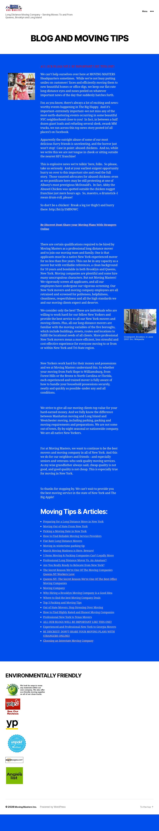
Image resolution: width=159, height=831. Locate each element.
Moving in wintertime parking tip (65, 550)
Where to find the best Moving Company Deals (74, 606)
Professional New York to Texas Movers (69, 629)
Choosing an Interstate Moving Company (70, 657)
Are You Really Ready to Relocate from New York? (76, 573)
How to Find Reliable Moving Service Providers (74, 540)
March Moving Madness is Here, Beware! (70, 555)
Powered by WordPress (54, 823)
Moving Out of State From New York (67, 530)
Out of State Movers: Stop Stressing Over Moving (75, 616)
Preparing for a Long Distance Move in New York (75, 525)
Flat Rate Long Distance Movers (64, 545)
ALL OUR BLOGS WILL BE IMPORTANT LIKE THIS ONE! (80, 634)
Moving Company (55, 596)
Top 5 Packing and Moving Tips (64, 611)
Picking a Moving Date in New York (66, 535)
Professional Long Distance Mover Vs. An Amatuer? (77, 568)
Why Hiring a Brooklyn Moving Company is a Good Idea (80, 601)
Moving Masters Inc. (26, 823)
